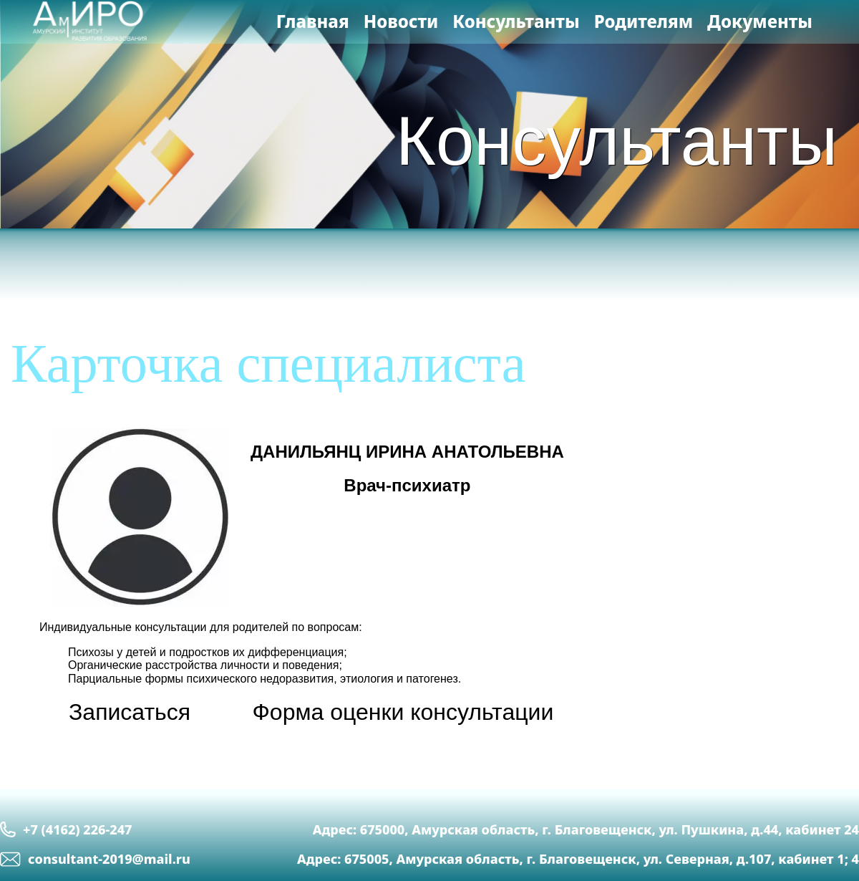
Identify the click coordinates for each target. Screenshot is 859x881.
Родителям (643, 21)
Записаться (129, 712)
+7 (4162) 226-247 (66, 829)
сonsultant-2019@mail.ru (95, 858)
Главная (312, 21)
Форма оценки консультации (403, 712)
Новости (401, 21)
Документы (759, 21)
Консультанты (515, 21)
